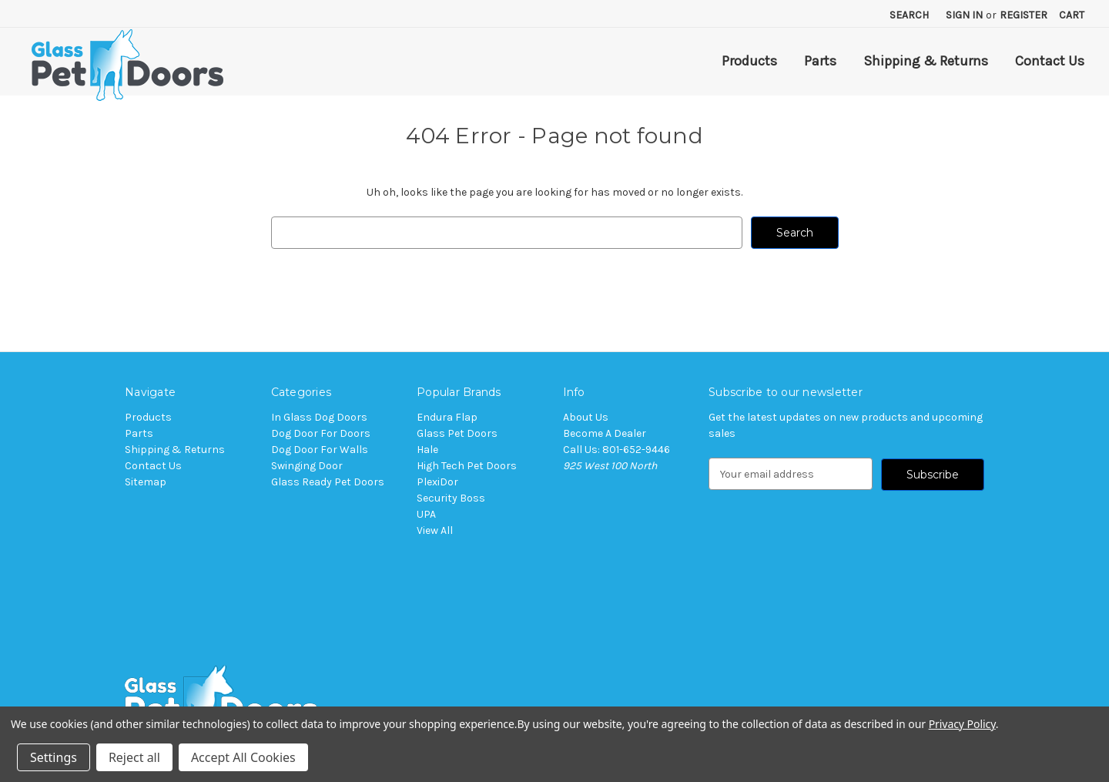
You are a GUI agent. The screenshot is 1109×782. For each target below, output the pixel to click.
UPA (426, 514)
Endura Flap (447, 417)
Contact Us (1049, 60)
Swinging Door (307, 465)
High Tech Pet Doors (467, 465)
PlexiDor (437, 481)
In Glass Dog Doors (319, 417)
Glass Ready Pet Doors (327, 481)
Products (749, 60)
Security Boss (451, 498)
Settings (53, 757)
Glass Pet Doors (457, 433)
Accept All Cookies (243, 757)
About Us (585, 417)
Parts (820, 60)
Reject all (134, 757)
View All (435, 530)
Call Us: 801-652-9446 (616, 449)
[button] (554, 701)
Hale (427, 449)
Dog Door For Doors (320, 433)
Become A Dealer (604, 433)
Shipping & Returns (925, 60)
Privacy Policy (962, 724)
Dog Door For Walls (319, 449)
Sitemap (145, 481)
